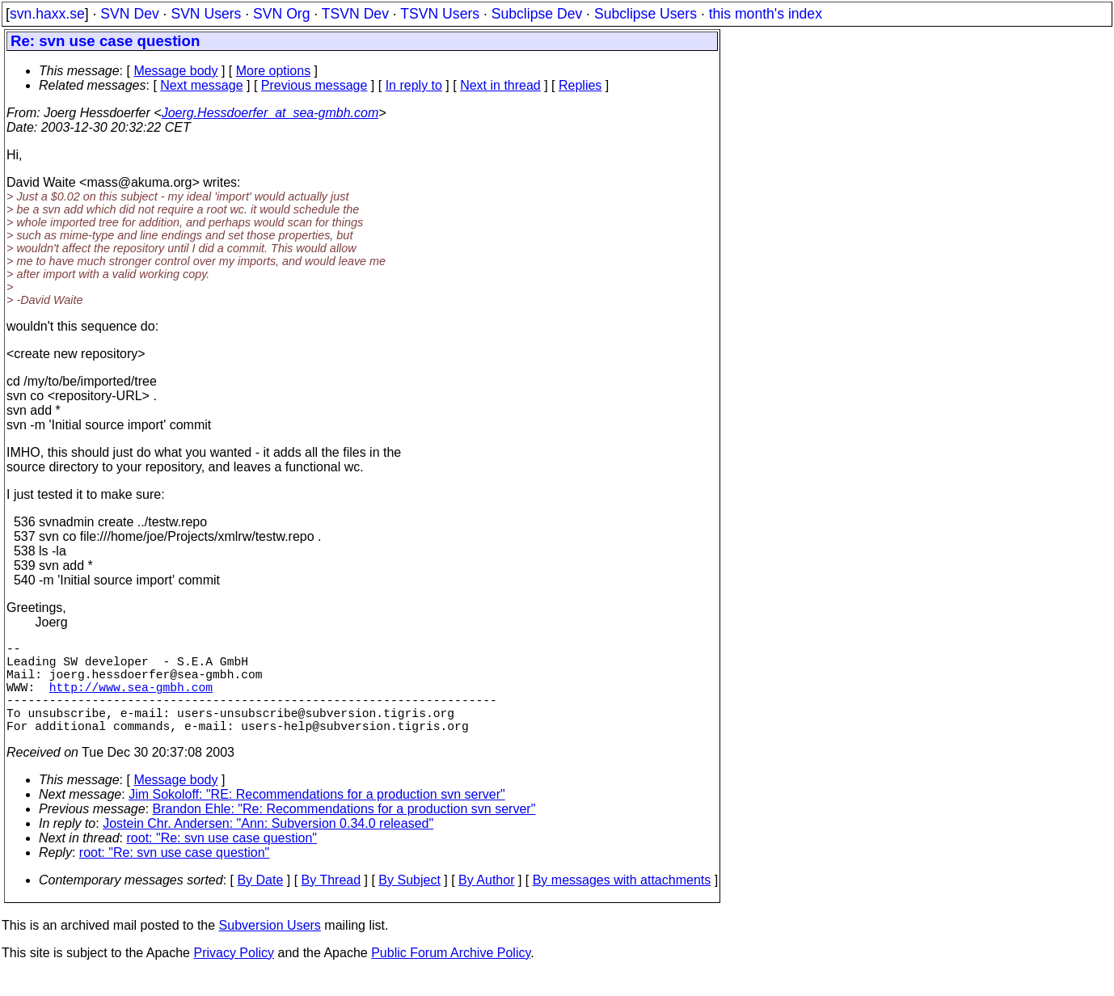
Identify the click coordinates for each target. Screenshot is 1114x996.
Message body (175, 71)
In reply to (414, 85)
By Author (486, 902)
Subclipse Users (645, 14)
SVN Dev (129, 14)
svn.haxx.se (47, 14)
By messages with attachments (622, 902)
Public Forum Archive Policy (450, 975)
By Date (260, 902)
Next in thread (500, 85)
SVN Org (281, 14)
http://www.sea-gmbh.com (131, 699)
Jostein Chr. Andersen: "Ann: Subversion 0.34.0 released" (268, 846)
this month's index (765, 14)
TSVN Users (439, 14)
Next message (201, 85)
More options (273, 71)
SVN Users (206, 14)
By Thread (331, 902)
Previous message (314, 85)
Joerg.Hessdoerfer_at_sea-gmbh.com (270, 113)
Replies (580, 85)
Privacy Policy (233, 975)
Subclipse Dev (537, 14)
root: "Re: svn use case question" (222, 860)
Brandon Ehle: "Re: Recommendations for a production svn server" (344, 831)
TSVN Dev (355, 14)
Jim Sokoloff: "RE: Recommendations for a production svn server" (316, 817)
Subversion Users (270, 948)
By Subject (409, 902)
